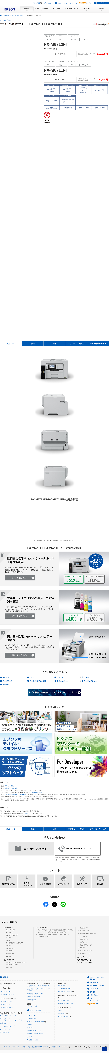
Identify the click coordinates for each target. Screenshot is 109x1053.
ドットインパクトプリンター (8, 1026)
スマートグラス (31, 1018)
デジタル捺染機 (31, 1000)
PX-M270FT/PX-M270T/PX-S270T (16, 962)
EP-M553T (9, 938)
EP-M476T (9, 940)
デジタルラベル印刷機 (33, 997)
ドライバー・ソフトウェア (88, 933)
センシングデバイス (63, 1016)
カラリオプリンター (6, 1001)
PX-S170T (9, 967)
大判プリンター (4, 1023)
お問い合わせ (47, 3)
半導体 (60, 1010)
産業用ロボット (62, 985)
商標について (28, 813)
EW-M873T (9, 932)
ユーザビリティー (90, 681)
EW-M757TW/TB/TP (12, 935)
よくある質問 (84, 936)
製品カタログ (84, 928)
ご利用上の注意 (25, 1047)
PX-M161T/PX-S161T (12, 965)
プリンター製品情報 (35, 1010)
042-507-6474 (87, 849)
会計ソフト (30, 1037)
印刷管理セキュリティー (34, 1040)
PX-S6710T (9, 945)
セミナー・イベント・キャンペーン (67, 3)
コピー (32, 677)
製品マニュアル (85, 931)
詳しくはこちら (19, 578)
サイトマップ (6, 1047)
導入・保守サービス (86, 945)
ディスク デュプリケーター (35, 1030)
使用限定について (85, 953)
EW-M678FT (10, 953)
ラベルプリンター (5, 1032)
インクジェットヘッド (64, 1000)
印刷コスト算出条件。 (11, 786)
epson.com (65, 1047)
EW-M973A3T (10, 930)
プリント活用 (94, 982)
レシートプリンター (5, 1029)
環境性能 (5, 684)
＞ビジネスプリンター (6, 20)
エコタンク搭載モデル (18, 15)
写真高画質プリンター (85, 960)
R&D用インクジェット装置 (65, 1003)
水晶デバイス (61, 1013)
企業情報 (92, 992)
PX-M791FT (10, 951)
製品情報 (6, 15)
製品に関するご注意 (86, 950)
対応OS (82, 948)
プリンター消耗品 (32, 1006)
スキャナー (30, 1027)
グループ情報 (36, 3)
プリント (5, 677)
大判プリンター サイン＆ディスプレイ (38, 986)
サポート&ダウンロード (97, 985)
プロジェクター (31, 1015)
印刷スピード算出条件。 (11, 788)
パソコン (29, 1024)
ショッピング (94, 989)
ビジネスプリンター (84, 962)
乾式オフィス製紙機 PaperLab (35, 1033)
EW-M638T (9, 956)
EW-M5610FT (10, 948)
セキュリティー (62, 681)
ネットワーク (7, 681)
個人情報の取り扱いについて (40, 1047)
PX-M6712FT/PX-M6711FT (14, 943)
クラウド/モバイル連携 (38, 681)
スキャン (87, 677)
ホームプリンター (83, 957)
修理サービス (84, 942)
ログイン (85, 3)
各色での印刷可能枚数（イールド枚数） (16, 794)
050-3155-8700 (74, 848)
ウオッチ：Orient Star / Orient (35, 1021)
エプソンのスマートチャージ (8, 1015)
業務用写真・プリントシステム (36, 993)
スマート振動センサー (64, 988)
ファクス (60, 677)
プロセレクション (6, 1004)
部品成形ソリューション (65, 991)
